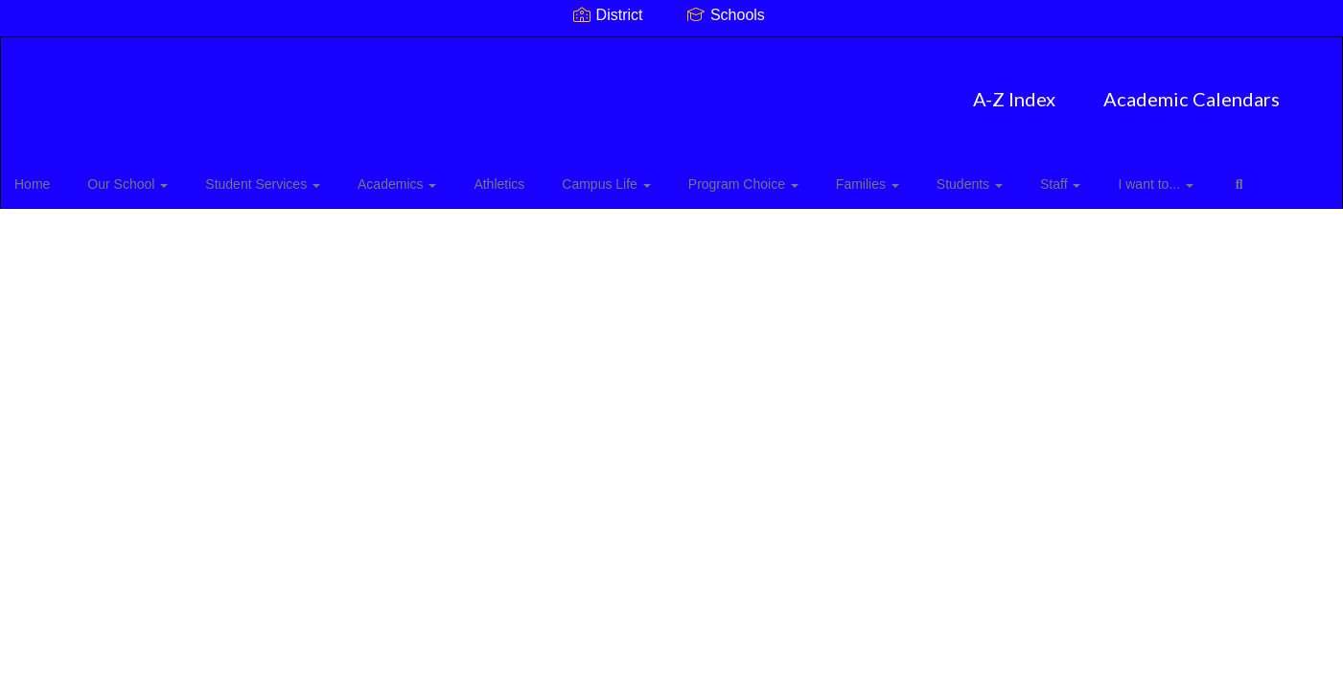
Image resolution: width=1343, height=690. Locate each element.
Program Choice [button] (721, 176)
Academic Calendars (719, 89)
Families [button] (836, 176)
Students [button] (930, 176)
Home (62, 176)
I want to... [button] (1098, 176)
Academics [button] (400, 176)
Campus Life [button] (592, 176)
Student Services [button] (275, 176)
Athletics (494, 176)
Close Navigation (95, 232)
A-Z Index (541, 89)
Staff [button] (1012, 176)
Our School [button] (148, 176)
